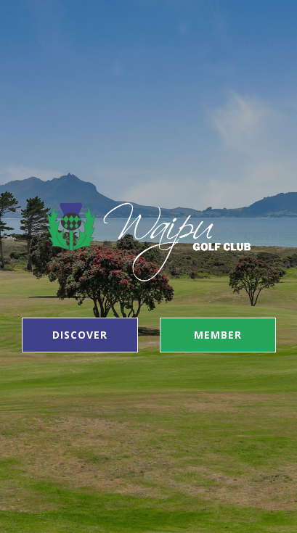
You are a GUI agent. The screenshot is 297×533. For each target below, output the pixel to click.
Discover (79, 335)
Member (218, 335)
